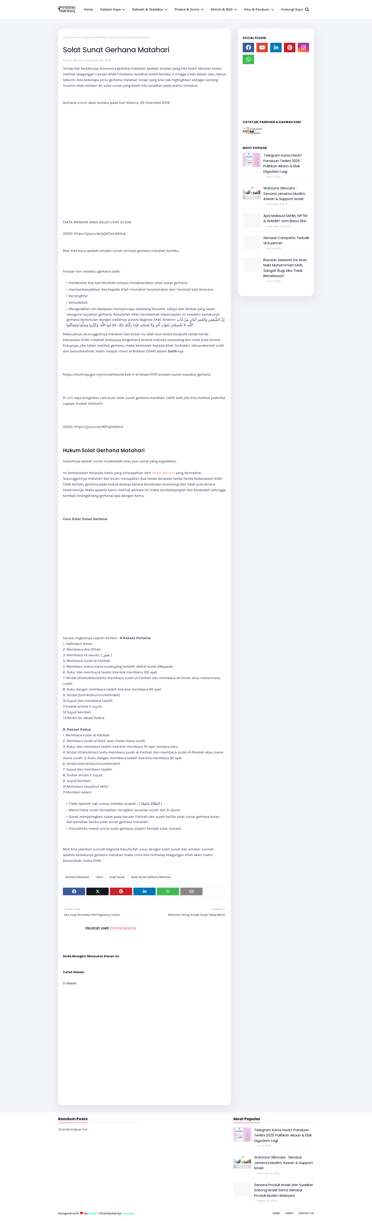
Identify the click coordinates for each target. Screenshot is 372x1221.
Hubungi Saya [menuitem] (292, 9)
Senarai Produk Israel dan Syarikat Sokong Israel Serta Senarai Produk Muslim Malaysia (283, 1190)
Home (276, 1213)
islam (99, 877)
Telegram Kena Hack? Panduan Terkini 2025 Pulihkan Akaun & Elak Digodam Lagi (282, 163)
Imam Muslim (163, 473)
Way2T (93, 1213)
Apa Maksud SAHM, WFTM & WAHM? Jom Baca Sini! (285, 218)
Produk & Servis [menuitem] (187, 9)
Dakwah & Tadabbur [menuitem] (147, 9)
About (290, 1213)
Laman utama (72, 37)
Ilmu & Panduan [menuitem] (257, 9)
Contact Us (306, 1213)
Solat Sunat (117, 877)
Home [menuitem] (88, 9)
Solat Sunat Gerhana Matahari (151, 877)
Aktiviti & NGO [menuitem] (221, 9)
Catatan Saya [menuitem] (110, 9)
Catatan (254, 129)
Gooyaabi (128, 1213)
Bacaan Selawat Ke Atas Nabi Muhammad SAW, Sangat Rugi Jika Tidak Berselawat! (285, 267)
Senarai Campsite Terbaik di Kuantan (286, 240)
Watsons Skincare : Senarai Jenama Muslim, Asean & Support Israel (284, 193)
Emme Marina (73, 60)
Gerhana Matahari (95, 37)
